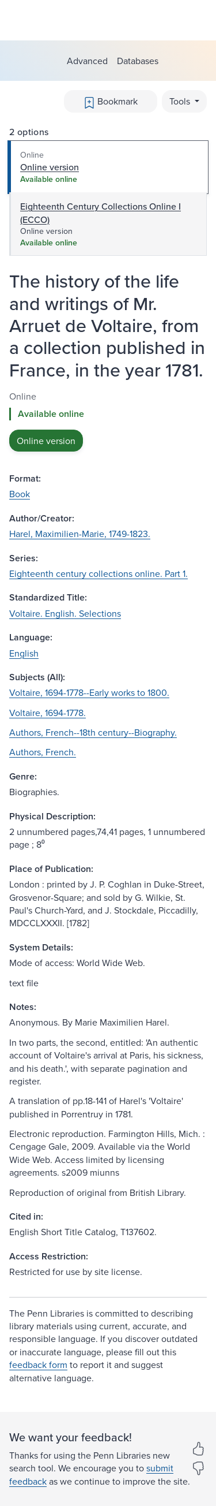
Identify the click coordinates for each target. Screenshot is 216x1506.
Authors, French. (42, 751)
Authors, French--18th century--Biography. (93, 732)
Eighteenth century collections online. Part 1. (98, 573)
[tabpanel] (108, 421)
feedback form (38, 1364)
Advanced (87, 60)
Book (19, 493)
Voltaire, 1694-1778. (47, 712)
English (24, 653)
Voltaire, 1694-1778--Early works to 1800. (89, 692)
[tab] (108, 167)
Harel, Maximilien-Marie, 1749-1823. (79, 533)
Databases (137, 60)
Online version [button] (46, 440)
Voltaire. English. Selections (65, 613)
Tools (180, 101)
